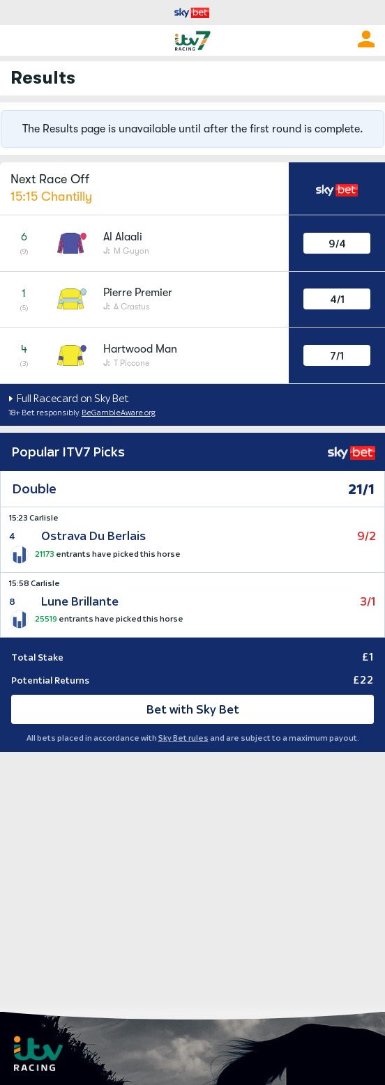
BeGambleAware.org (119, 412)
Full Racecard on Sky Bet (72, 398)
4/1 (337, 299)
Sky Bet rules (183, 738)
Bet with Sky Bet (192, 709)
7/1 (337, 356)
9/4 (337, 243)
